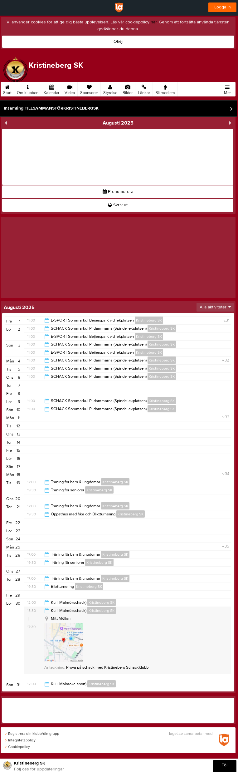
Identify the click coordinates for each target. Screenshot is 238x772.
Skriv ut (118, 205)
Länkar (144, 88)
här (154, 22)
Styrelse (110, 88)
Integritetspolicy (20, 740)
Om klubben (27, 88)
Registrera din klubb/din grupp (32, 733)
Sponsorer (89, 88)
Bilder (128, 88)
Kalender (51, 88)
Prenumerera (118, 191)
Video (70, 88)
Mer (227, 88)
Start (7, 88)
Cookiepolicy (17, 746)
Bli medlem (165, 88)
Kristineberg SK (149, 320)
